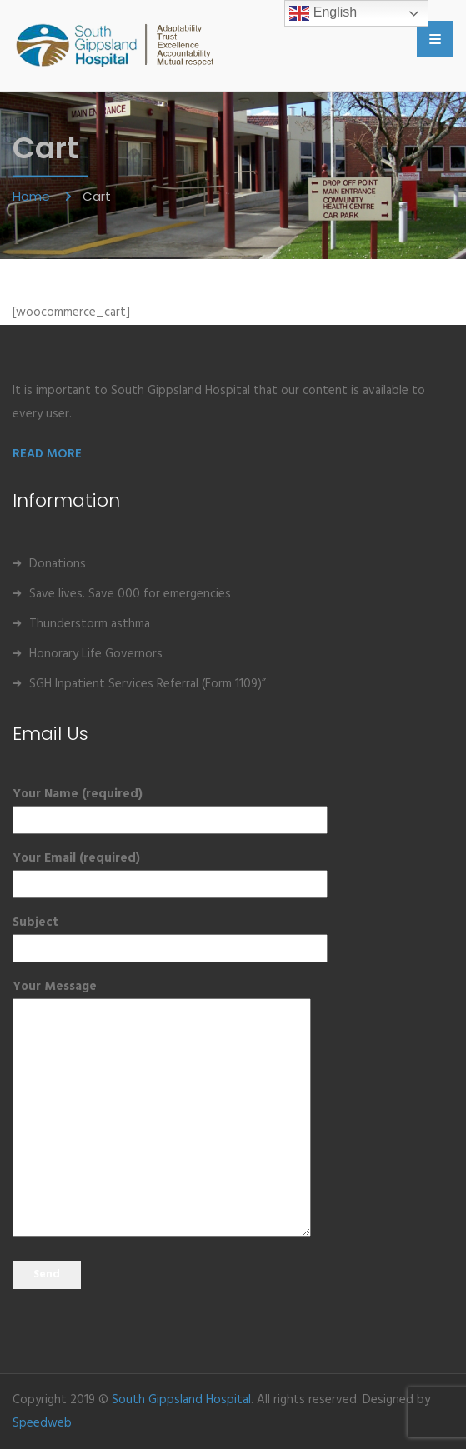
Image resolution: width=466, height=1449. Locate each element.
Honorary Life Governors (96, 654)
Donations (57, 564)
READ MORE (47, 454)
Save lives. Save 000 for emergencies (130, 594)
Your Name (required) (170, 807)
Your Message (162, 1110)
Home (33, 196)
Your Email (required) (170, 871)
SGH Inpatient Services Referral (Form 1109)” (147, 684)
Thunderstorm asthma (89, 624)
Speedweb (42, 1423)
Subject (170, 935)
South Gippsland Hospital (181, 1400)
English (323, 13)
